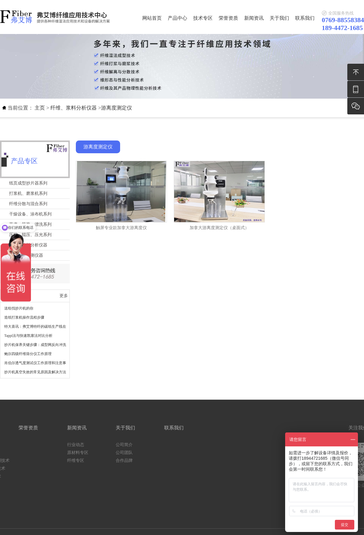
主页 (40, 108)
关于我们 (279, 18)
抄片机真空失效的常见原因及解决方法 (35, 372)
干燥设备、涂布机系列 (30, 214)
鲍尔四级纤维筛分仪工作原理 (28, 354)
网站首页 (152, 18)
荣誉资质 (228, 18)
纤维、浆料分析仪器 (73, 108)
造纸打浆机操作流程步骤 (24, 317)
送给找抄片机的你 (18, 308)
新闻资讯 (254, 18)
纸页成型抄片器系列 (28, 183)
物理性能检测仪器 (26, 255)
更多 (63, 295)
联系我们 (305, 18)
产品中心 (177, 18)
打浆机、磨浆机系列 (28, 193)
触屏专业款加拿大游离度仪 (121, 227)
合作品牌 (56, 460)
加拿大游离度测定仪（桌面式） (219, 227)
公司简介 (56, 444)
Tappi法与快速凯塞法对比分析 (28, 336)
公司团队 (56, 452)
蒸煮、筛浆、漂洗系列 (30, 224)
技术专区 (203, 18)
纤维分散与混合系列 (28, 203)
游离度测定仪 (116, 108)
